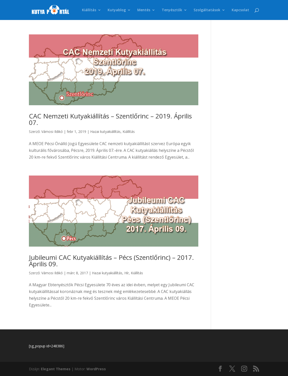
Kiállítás (89, 10)
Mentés (143, 10)
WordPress (96, 369)
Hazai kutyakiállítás (105, 131)
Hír (126, 273)
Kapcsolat (240, 10)
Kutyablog (117, 10)
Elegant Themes (56, 369)
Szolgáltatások (207, 10)
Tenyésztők (172, 10)
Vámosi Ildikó (52, 131)
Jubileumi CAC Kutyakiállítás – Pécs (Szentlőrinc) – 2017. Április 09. (111, 260)
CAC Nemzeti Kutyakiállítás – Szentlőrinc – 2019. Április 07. (110, 119)
